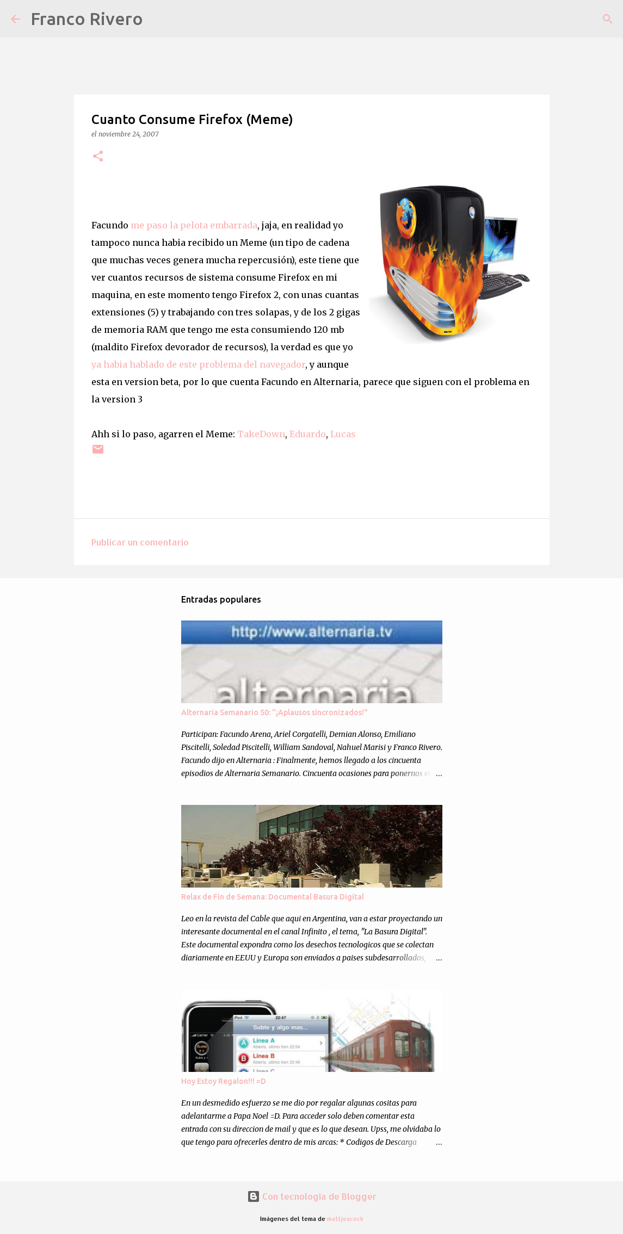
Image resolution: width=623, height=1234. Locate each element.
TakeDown (261, 434)
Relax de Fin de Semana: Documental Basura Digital (272, 896)
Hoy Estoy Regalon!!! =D (223, 1081)
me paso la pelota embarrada (192, 225)
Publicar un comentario (140, 542)
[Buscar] (158, 19)
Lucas (343, 434)
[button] (97, 157)
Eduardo (307, 434)
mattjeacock (345, 1218)
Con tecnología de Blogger (312, 1196)
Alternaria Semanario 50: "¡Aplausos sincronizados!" (274, 712)
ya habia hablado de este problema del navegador (198, 364)
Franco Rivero (86, 18)
